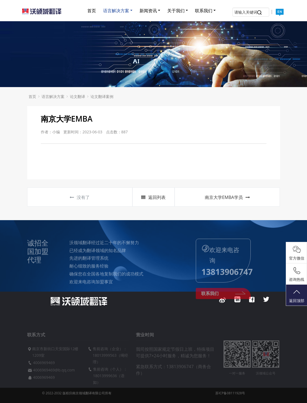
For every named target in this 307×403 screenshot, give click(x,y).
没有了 (80, 197)
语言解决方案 (116, 11)
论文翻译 (77, 96)
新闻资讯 (148, 11)
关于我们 (176, 11)
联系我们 (203, 11)
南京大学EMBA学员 (227, 197)
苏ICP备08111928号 (230, 393)
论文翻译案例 (102, 96)
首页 (91, 11)
